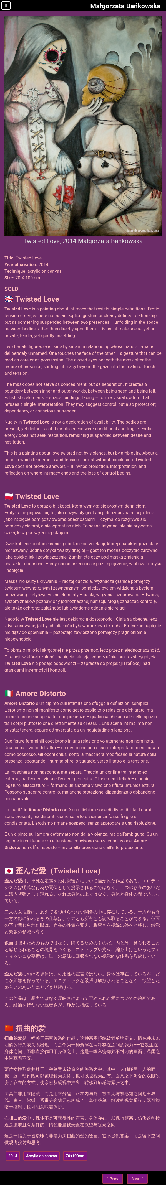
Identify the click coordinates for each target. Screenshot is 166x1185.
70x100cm (75, 1156)
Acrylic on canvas (41, 1156)
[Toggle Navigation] (6, 5)
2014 (12, 1156)
